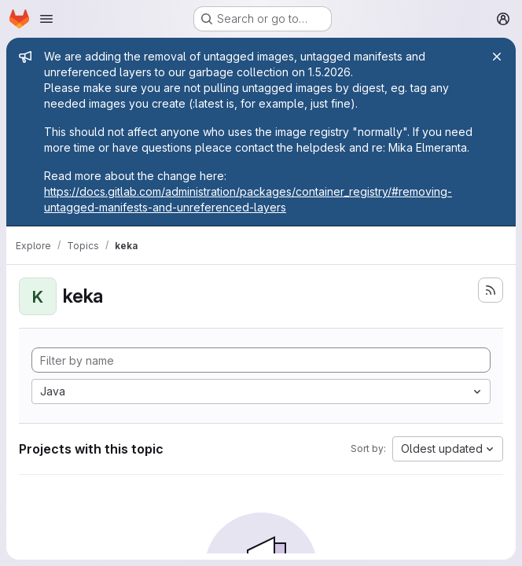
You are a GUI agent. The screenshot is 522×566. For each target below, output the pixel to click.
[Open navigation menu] (46, 18)
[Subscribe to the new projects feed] (490, 290)
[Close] (496, 56)
